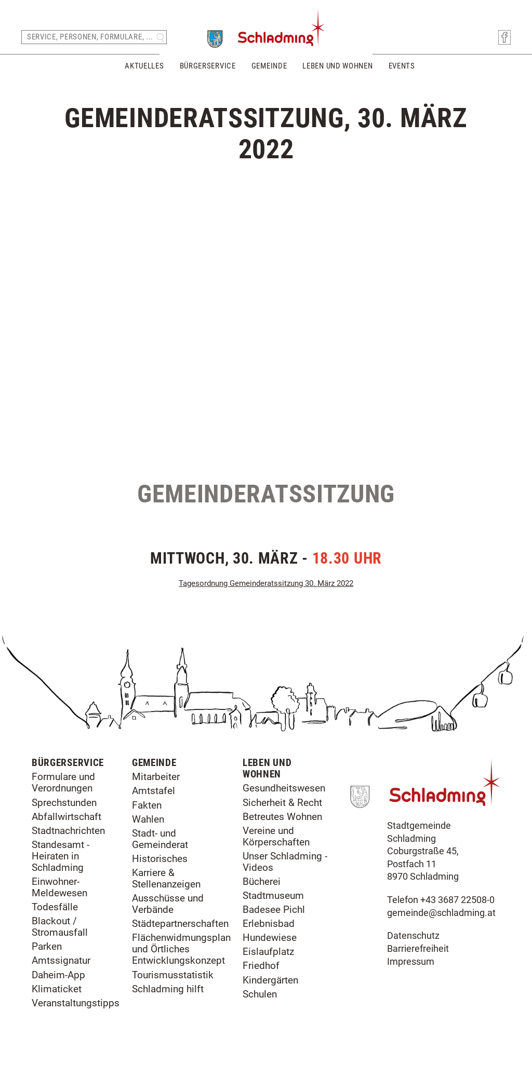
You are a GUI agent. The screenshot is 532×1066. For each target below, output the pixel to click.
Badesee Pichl (274, 909)
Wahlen (148, 819)
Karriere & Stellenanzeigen (166, 878)
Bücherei (262, 881)
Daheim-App (58, 975)
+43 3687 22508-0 (457, 900)
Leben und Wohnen (337, 66)
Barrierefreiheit (418, 949)
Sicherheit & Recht (282, 803)
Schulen (260, 994)
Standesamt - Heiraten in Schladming (60, 856)
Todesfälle (55, 907)
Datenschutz (413, 936)
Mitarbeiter (156, 777)
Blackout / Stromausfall (60, 926)
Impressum (410, 961)
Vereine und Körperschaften (276, 836)
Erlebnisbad (269, 924)
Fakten (147, 805)
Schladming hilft (168, 989)
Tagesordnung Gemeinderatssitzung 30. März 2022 (266, 583)
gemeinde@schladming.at (441, 913)
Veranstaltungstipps (75, 1003)
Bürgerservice (208, 66)
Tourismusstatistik (173, 975)
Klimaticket (57, 989)
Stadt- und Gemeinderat (160, 839)
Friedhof (261, 966)
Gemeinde (269, 66)
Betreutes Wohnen (282, 817)
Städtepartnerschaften (180, 924)
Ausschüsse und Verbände (168, 903)
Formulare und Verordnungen (63, 782)
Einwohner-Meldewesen (59, 887)
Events (402, 66)
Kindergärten (270, 980)
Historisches (160, 859)
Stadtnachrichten (68, 831)
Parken (47, 946)
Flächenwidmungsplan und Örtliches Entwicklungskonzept (181, 949)
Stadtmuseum (273, 895)
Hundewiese (270, 938)
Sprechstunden (64, 803)
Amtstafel (153, 791)
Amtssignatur (61, 960)
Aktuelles (144, 66)
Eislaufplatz (268, 952)
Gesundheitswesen (284, 788)
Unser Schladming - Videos (285, 861)
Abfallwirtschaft (66, 817)
